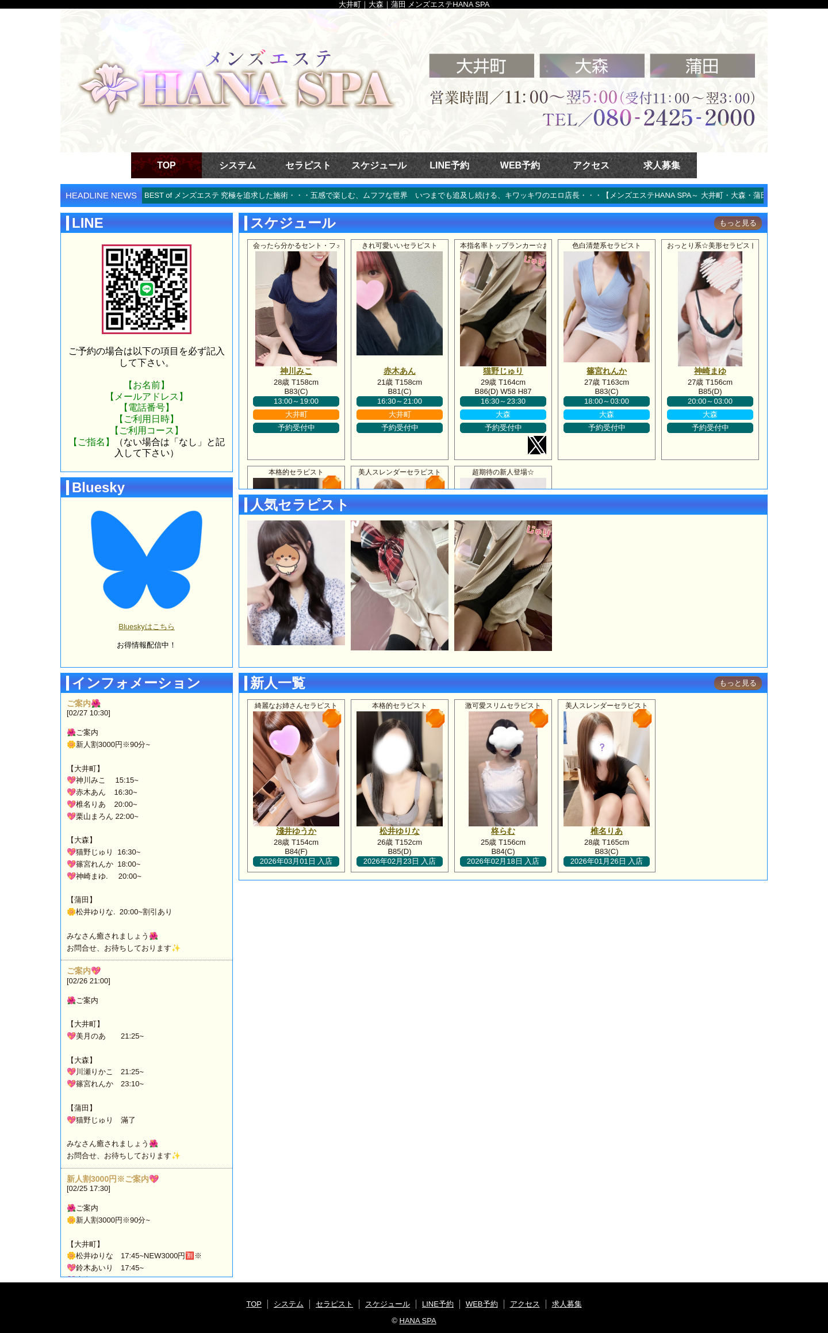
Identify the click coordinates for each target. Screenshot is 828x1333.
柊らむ (503, 831)
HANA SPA (418, 1320)
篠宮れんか (606, 371)
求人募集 (661, 165)
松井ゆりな (399, 831)
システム (237, 165)
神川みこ (296, 371)
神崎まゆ (710, 371)
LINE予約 (449, 165)
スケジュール (379, 165)
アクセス (591, 165)
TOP (166, 165)
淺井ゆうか (296, 831)
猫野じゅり (503, 371)
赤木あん (400, 371)
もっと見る (738, 223)
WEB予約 (520, 165)
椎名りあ (607, 831)
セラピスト (308, 165)
